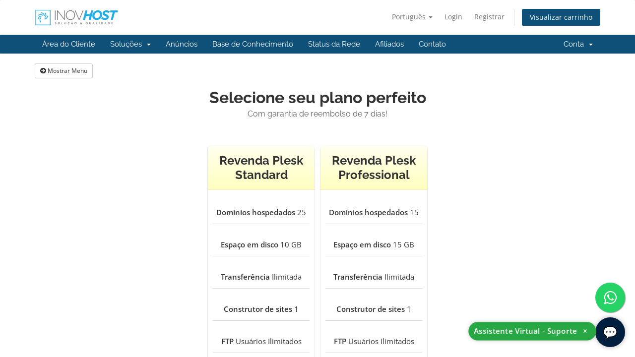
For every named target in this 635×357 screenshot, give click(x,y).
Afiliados (389, 44)
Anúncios (181, 44)
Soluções (130, 44)
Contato (432, 44)
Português (412, 16)
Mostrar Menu (63, 70)
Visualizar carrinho (561, 17)
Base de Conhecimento (252, 44)
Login (453, 16)
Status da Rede (334, 44)
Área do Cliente (68, 44)
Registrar (489, 16)
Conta (578, 44)
